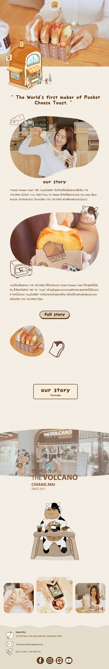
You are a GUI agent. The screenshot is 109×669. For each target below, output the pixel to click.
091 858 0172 (35, 652)
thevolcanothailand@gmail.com (29, 644)
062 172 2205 (21, 652)
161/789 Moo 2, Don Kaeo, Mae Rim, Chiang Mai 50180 (39, 636)
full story (54, 315)
